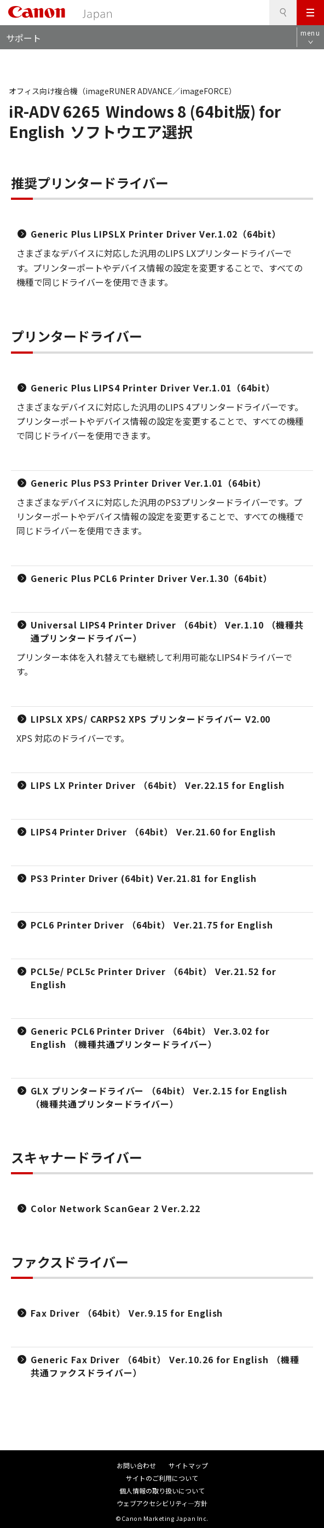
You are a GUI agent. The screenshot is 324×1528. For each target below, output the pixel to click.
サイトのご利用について (162, 1478)
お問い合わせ (136, 1465)
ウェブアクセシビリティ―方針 (162, 1503)
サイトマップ (188, 1465)
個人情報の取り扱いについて (162, 1490)
